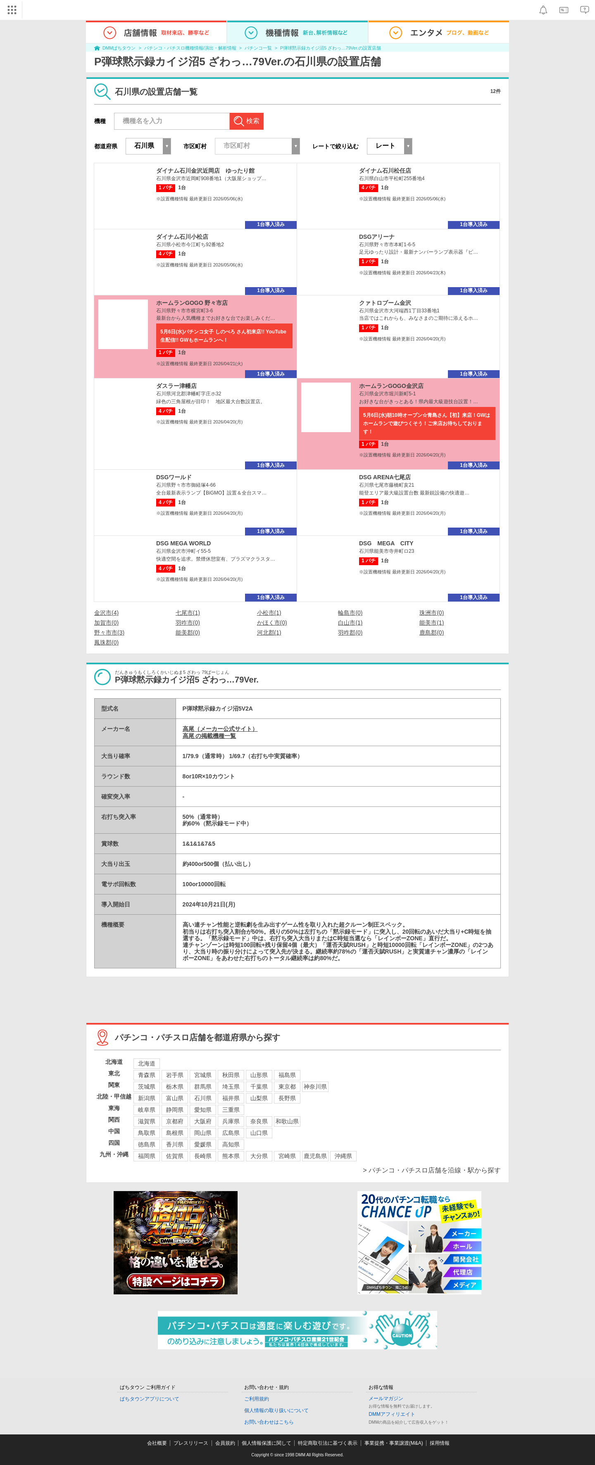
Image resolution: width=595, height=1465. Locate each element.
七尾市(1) (188, 613)
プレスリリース (191, 1443)
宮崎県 (287, 1156)
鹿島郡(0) (431, 632)
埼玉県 (231, 1086)
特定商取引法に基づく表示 (327, 1443)
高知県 (231, 1144)
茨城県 (146, 1086)
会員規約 (225, 1443)
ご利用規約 (256, 1399)
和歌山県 (287, 1121)
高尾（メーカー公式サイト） (220, 728)
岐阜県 (146, 1109)
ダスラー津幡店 (176, 386)
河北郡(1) (269, 632)
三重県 (231, 1109)
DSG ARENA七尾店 (385, 477)
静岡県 (174, 1109)
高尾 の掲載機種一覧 (209, 735)
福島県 (287, 1075)
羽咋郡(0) (350, 632)
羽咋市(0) (188, 622)
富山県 (174, 1098)
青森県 (146, 1075)
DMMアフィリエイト (392, 1414)
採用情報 (440, 1443)
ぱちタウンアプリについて (149, 1399)
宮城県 (203, 1075)
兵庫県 (231, 1121)
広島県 (231, 1133)
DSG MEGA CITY (386, 543)
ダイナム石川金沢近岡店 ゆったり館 (205, 170)
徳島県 (146, 1144)
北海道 (146, 1063)
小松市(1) (269, 613)
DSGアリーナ (377, 236)
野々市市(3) (109, 632)
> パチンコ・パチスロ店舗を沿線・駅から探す (432, 1170)
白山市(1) (350, 622)
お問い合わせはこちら (269, 1422)
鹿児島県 (315, 1156)
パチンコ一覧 (258, 47)
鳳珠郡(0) (106, 642)
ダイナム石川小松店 (182, 236)
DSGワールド (174, 477)
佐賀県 (174, 1156)
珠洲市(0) (431, 613)
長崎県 (203, 1156)
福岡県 (146, 1156)
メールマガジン (386, 1398)
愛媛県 (203, 1144)
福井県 (231, 1098)
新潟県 (146, 1098)
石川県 (203, 1098)
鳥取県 (146, 1133)
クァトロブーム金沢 (385, 303)
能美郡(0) (188, 632)
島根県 (174, 1133)
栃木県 (174, 1086)
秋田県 (231, 1075)
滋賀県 (146, 1121)
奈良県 (259, 1121)
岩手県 (174, 1075)
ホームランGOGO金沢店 (391, 386)
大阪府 (203, 1121)
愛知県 (203, 1109)
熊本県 (231, 1156)
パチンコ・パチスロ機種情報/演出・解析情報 (190, 47)
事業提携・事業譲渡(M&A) (393, 1443)
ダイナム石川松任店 (385, 170)
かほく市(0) (272, 622)
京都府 (174, 1121)
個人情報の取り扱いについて (276, 1410)
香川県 (174, 1144)
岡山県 (203, 1133)
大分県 (259, 1156)
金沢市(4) (106, 613)
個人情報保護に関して (266, 1443)
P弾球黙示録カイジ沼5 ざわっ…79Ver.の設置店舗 (330, 47)
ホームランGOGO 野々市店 (192, 303)
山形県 (259, 1075)
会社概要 (157, 1443)
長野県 (287, 1098)
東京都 (287, 1086)
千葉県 (259, 1086)
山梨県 (259, 1098)
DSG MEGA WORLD (183, 543)
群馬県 (203, 1086)
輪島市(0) (350, 613)
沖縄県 (343, 1156)
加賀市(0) (106, 622)
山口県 (259, 1133)
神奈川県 (315, 1086)
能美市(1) (431, 622)
